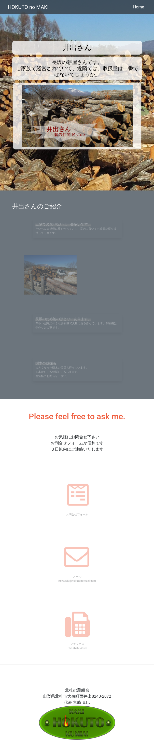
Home (138, 7)
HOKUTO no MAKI (28, 7)
